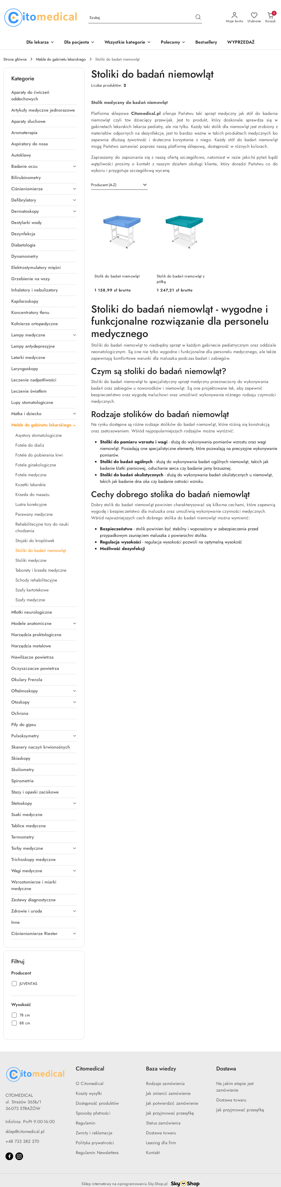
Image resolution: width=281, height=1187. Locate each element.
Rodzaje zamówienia (165, 1083)
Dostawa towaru (161, 1133)
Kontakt (153, 1152)
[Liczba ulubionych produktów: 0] (254, 18)
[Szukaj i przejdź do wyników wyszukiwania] (198, 18)
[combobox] (119, 185)
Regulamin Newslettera (97, 1152)
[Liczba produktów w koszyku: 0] (270, 18)
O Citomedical (89, 1083)
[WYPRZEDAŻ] (241, 43)
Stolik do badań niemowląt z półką (181, 278)
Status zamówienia (163, 1123)
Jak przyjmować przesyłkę (170, 1113)
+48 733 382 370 (22, 1141)
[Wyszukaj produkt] (145, 17)
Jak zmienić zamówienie (168, 1093)
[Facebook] (9, 1156)
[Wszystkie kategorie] (127, 43)
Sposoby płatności (93, 1113)
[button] (173, 43)
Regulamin (85, 1123)
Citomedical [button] (90, 1069)
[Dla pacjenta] (79, 43)
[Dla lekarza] (40, 43)
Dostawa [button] (226, 1069)
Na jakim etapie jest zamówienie (235, 1086)
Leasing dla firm (161, 1143)
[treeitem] (44, 95)
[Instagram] (19, 1156)
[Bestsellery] (206, 43)
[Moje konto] (234, 18)
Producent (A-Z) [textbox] (103, 185)
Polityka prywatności (95, 1143)
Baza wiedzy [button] (161, 1069)
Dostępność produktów (97, 1103)
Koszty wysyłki (89, 1093)
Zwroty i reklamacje (94, 1133)
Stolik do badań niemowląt (116, 276)
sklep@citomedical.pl (24, 1131)
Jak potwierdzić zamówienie (172, 1103)
